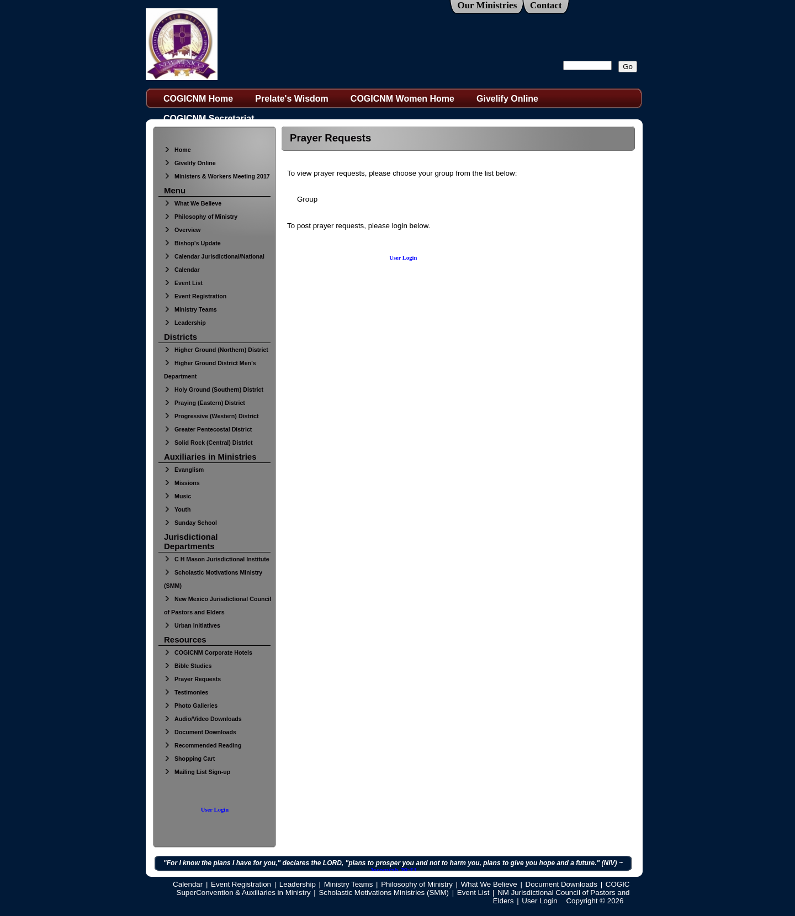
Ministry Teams (190, 309)
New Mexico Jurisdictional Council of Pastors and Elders (217, 605)
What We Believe (192, 203)
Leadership (185, 322)
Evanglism (184, 469)
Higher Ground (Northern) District (216, 349)
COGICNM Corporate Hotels (208, 652)
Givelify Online (507, 98)
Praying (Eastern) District (204, 402)
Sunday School (190, 522)
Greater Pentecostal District (208, 429)
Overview (182, 230)
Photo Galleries (191, 705)
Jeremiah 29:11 (393, 871)
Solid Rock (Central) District (208, 442)
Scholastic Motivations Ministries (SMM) (384, 892)
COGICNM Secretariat (209, 118)
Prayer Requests (192, 679)
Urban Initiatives (192, 625)
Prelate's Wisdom (291, 98)
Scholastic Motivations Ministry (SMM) (213, 579)
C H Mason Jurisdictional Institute (216, 559)
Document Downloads (200, 732)
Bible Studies (188, 665)
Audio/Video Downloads (203, 718)
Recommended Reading (202, 745)
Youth (177, 509)
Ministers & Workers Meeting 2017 (217, 176)
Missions (182, 483)
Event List (183, 283)
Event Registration (195, 296)
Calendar (182, 269)
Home (177, 149)
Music (177, 496)
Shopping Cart (189, 758)
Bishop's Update (192, 243)
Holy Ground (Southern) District (213, 389)
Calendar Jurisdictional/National (214, 256)
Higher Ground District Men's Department (210, 370)
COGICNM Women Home (402, 98)
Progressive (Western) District (211, 416)
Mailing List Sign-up (197, 771)
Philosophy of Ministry (200, 216)
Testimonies (186, 692)
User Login (215, 810)
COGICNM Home (198, 98)
